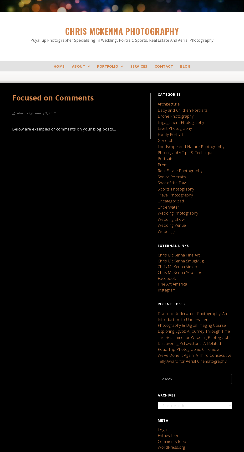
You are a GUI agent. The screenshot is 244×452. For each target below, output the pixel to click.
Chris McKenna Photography (122, 34)
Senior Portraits (170, 166)
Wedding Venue (170, 208)
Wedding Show (170, 203)
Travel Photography (173, 182)
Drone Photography (174, 114)
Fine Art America (171, 261)
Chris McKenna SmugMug (178, 241)
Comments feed (171, 407)
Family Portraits (170, 130)
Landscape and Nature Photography (187, 140)
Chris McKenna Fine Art (176, 236)
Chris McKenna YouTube (177, 251)
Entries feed (168, 402)
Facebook (166, 256)
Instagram (166, 266)
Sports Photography (174, 177)
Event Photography (173, 124)
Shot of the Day (170, 172)
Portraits (165, 151)
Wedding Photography (176, 198)
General (164, 135)
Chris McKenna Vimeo (175, 246)
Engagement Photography (179, 119)
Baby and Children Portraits (180, 109)
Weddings (166, 213)
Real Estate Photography (178, 161)
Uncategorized (170, 187)
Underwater (167, 193)
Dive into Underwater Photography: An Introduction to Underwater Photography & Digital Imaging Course (193, 294)
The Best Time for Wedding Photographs (191, 310)
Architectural (168, 103)
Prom (162, 156)
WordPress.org (170, 412)
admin (21, 113)
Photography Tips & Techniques (184, 145)
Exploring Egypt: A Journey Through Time (190, 304)
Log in (163, 397)
